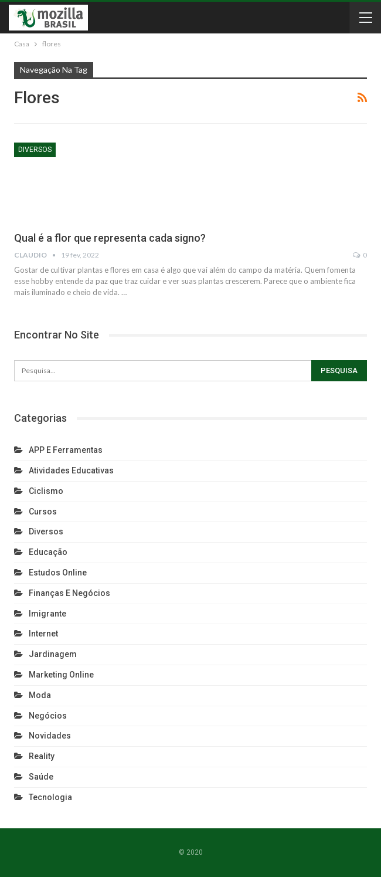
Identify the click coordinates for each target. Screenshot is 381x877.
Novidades (50, 735)
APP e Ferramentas (66, 450)
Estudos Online (58, 572)
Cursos (43, 511)
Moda (40, 695)
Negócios (48, 715)
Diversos (35, 149)
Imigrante (47, 613)
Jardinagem (53, 654)
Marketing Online (61, 674)
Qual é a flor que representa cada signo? (110, 238)
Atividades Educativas (71, 470)
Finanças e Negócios (69, 593)
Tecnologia (50, 797)
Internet (43, 633)
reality (42, 756)
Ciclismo (46, 491)
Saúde (41, 776)
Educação (48, 552)
